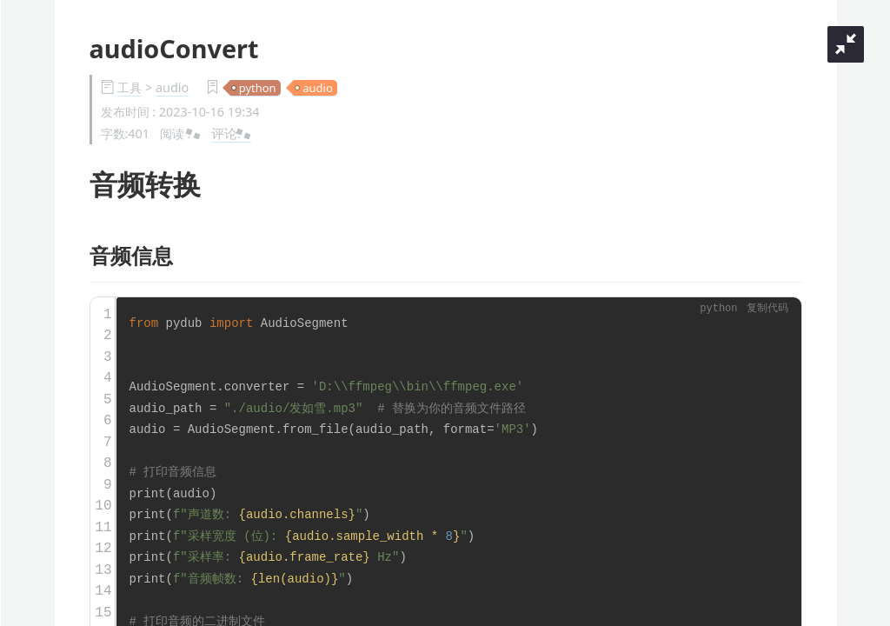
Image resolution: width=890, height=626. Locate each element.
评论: (231, 133)
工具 (129, 87)
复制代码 (767, 309)
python (257, 88)
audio (172, 87)
